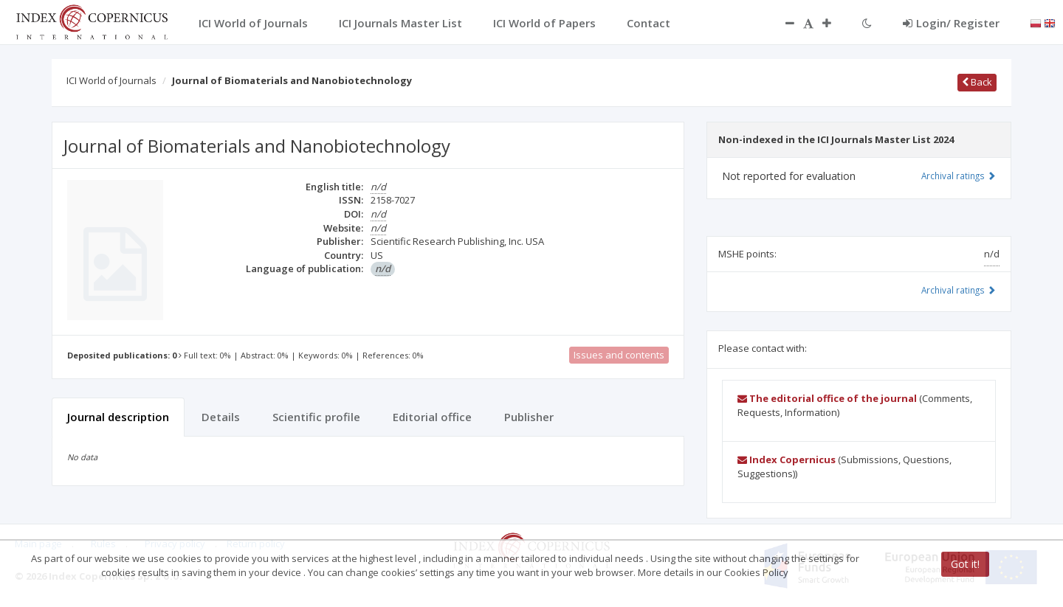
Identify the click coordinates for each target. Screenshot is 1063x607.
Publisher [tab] (529, 416)
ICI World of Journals (111, 80)
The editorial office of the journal (827, 398)
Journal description (118, 416)
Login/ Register (951, 22)
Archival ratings (958, 175)
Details (221, 416)
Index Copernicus (786, 459)
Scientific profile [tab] (316, 416)
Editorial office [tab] (432, 416)
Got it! (965, 564)
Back (977, 82)
